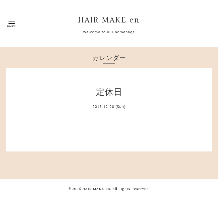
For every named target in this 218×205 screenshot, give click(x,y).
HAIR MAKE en (109, 19)
